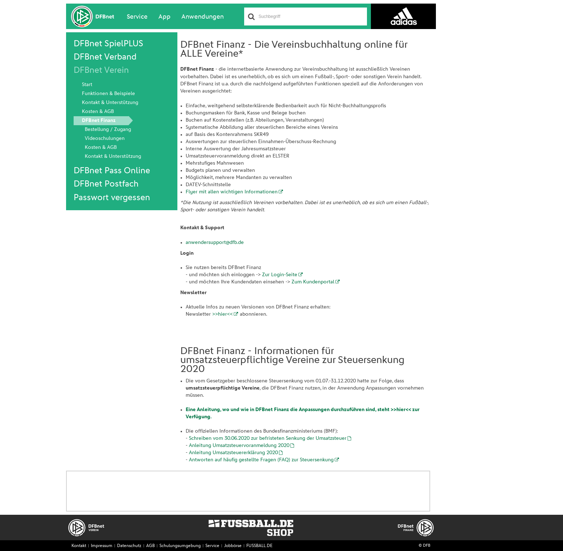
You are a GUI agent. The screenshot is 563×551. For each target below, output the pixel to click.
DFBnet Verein (101, 70)
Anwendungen (202, 17)
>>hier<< (222, 314)
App (164, 17)
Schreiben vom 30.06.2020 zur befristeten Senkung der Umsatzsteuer (267, 438)
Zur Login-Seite (279, 274)
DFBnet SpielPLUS (108, 43)
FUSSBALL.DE (259, 546)
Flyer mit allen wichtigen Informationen (232, 191)
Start (87, 84)
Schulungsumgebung (180, 546)
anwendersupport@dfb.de (215, 242)
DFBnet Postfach (106, 184)
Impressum (101, 546)
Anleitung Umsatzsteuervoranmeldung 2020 (239, 445)
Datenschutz (129, 546)
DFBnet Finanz (99, 120)
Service (137, 17)
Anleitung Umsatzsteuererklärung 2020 (233, 452)
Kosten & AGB (98, 111)
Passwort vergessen (112, 197)
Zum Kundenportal (313, 281)
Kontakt (78, 546)
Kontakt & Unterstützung (110, 102)
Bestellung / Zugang (108, 129)
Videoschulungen (105, 138)
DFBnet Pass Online (112, 170)
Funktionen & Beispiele (108, 93)
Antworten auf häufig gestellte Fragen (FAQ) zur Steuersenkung (261, 459)
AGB (150, 546)
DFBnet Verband (105, 57)
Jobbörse (233, 546)
